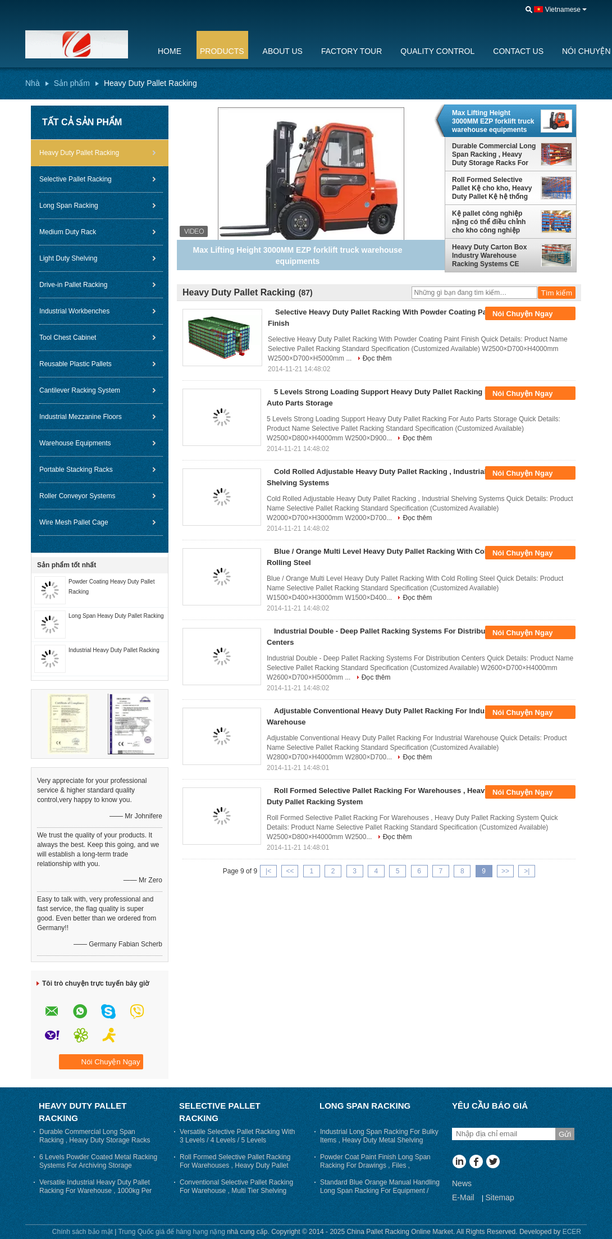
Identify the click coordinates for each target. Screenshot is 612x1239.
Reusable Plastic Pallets (75, 364)
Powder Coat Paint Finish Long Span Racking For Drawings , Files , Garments (375, 1165)
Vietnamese (563, 9)
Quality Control (437, 51)
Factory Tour (351, 51)
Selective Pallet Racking (75, 179)
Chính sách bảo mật (82, 1232)
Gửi (565, 1134)
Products (222, 51)
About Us (283, 51)
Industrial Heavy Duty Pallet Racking (113, 650)
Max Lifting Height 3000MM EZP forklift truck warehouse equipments (493, 121)
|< (268, 871)
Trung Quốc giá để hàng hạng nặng (171, 1232)
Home (169, 51)
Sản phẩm (72, 83)
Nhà (32, 83)
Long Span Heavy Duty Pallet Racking (116, 616)
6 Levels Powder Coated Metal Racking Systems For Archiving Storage (98, 1161)
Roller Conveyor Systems (77, 496)
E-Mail (463, 1197)
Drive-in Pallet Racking (73, 285)
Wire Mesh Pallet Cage (73, 522)
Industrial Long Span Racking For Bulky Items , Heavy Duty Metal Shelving (379, 1136)
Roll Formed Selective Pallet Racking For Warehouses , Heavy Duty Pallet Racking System (235, 1165)
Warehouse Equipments (75, 443)
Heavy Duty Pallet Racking (79, 153)
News (462, 1183)
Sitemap (499, 1197)
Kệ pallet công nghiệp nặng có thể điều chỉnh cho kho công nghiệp (489, 221)
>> (505, 871)
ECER (572, 1232)
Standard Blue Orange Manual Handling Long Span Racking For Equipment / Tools (380, 1190)
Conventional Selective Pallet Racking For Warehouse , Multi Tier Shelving (236, 1186)
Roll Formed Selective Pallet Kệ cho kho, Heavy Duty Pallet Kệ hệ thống (492, 188)
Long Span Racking (68, 205)
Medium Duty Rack (67, 232)
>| (526, 871)
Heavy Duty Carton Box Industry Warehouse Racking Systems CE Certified (489, 255)
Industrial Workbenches (74, 311)
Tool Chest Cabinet (67, 337)
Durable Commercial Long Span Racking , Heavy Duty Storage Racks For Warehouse (494, 154)
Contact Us (518, 51)
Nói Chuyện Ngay (530, 314)
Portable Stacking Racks (76, 469)
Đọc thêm (377, 358)
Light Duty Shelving (68, 258)
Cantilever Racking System (79, 390)
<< (290, 871)
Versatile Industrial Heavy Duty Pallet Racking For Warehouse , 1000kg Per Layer (95, 1190)
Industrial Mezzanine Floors (80, 417)
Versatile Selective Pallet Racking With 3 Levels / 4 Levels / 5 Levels (237, 1136)
